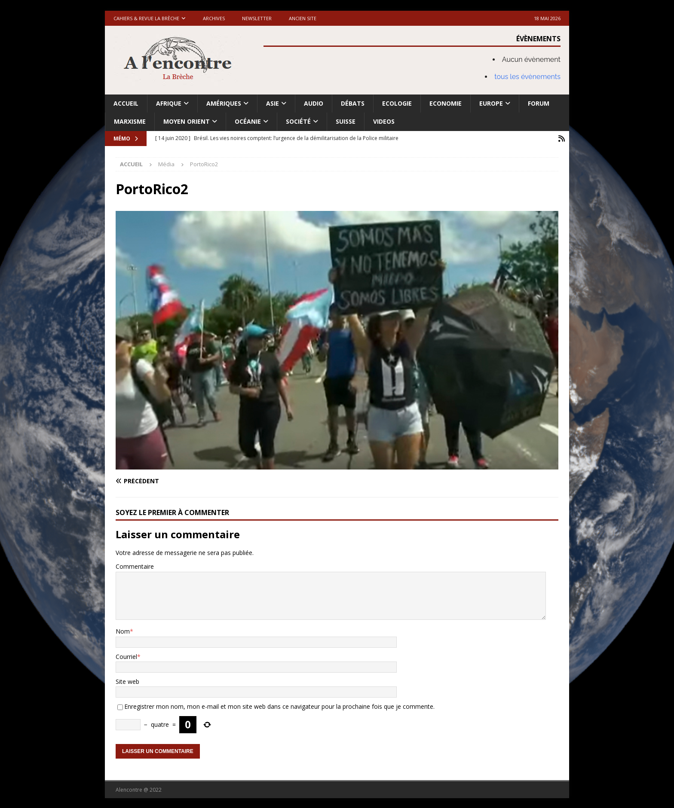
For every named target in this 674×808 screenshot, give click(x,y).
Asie (272, 103)
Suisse (345, 121)
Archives (214, 18)
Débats (353, 103)
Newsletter (257, 18)
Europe (491, 103)
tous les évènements (527, 77)
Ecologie (397, 103)
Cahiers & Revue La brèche (146, 18)
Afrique (168, 103)
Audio (313, 103)
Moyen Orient (186, 121)
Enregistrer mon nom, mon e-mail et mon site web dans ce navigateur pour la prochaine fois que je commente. (279, 706)
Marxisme (130, 121)
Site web (127, 681)
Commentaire (135, 566)
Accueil (125, 103)
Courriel (126, 656)
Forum (538, 103)
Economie (445, 103)
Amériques (223, 103)
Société (298, 121)
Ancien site (302, 18)
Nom (123, 631)
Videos (384, 121)
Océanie (248, 121)
